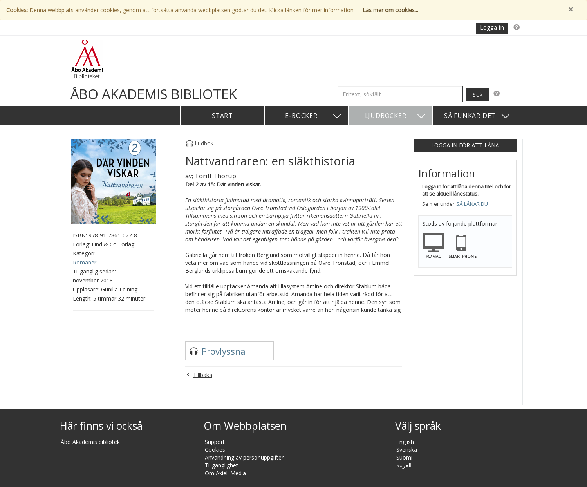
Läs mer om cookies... (390, 10)
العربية (404, 465)
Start (222, 115)
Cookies (215, 449)
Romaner (84, 262)
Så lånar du (472, 204)
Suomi (404, 457)
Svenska (406, 449)
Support (215, 441)
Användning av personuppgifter (244, 457)
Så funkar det (477, 116)
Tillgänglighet (221, 465)
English (405, 441)
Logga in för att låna (465, 145)
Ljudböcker (395, 116)
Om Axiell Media (225, 473)
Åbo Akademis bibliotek (90, 441)
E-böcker (313, 116)
